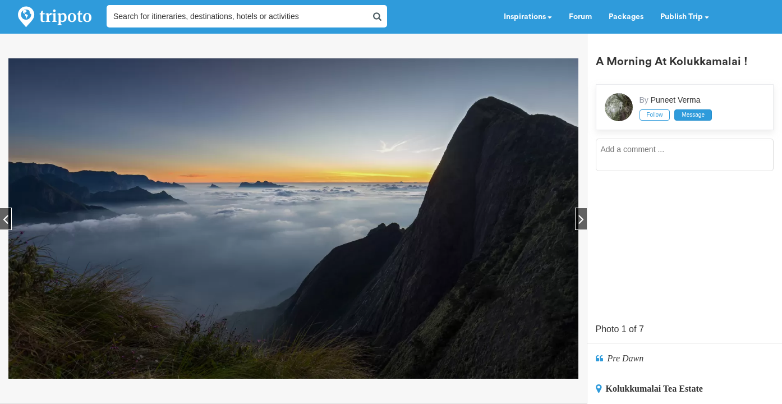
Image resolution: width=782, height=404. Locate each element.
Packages (626, 17)
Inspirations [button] (528, 17)
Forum (580, 17)
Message (693, 115)
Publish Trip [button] (684, 17)
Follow (655, 115)
